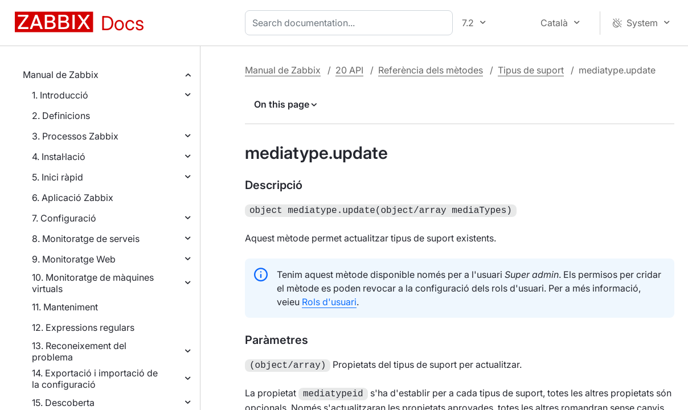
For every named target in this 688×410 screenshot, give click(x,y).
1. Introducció (60, 95)
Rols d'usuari (329, 300)
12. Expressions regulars (83, 327)
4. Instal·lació (58, 156)
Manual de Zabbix (61, 74)
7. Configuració (64, 218)
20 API (349, 70)
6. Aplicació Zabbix (72, 197)
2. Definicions (61, 115)
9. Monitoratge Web (74, 259)
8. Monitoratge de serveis (86, 238)
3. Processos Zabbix (75, 136)
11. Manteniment (65, 307)
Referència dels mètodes (430, 70)
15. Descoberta (63, 402)
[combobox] (351, 23)
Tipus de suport (531, 70)
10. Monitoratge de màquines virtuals (93, 283)
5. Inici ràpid (57, 177)
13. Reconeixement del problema (79, 351)
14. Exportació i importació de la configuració (95, 378)
